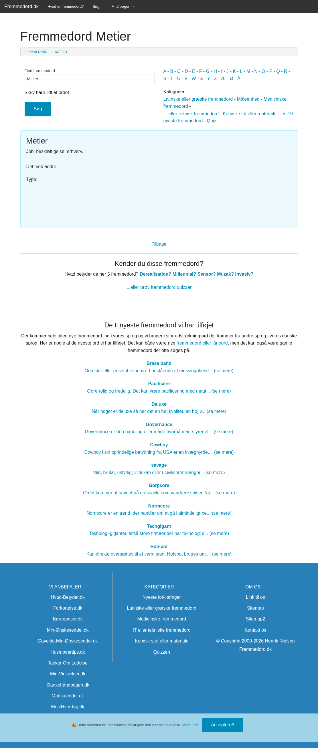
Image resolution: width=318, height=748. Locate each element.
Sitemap (255, 608)
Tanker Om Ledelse (68, 663)
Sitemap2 (255, 618)
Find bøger (120, 6)
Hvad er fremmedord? (66, 6)
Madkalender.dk (68, 695)
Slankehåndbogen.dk (67, 685)
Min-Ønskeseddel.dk (68, 630)
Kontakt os (255, 630)
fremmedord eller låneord (202, 343)
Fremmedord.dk (21, 6)
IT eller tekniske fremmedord (162, 630)
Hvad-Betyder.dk (67, 597)
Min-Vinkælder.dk (67, 673)
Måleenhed (248, 99)
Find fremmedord (90, 76)
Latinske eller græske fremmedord (198, 99)
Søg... (97, 6)
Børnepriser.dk (68, 618)
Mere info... (191, 725)
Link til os (255, 597)
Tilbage (159, 244)
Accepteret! (222, 724)
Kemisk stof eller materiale (249, 113)
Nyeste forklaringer (162, 597)
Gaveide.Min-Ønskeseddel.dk (68, 640)
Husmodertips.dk (68, 652)
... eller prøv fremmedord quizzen (159, 287)
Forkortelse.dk (67, 608)
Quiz (211, 120)
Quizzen (161, 652)
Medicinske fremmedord (161, 618)
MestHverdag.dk (67, 706)
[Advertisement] (227, 176)
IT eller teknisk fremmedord (191, 113)
